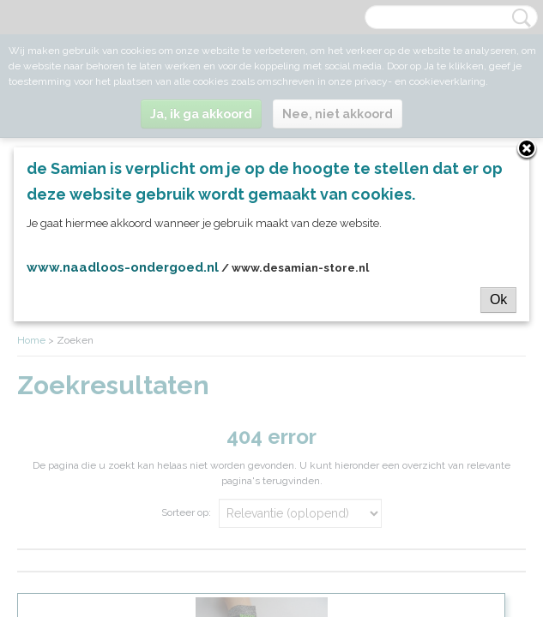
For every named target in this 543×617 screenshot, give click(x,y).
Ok (498, 299)
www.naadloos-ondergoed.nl (123, 267)
